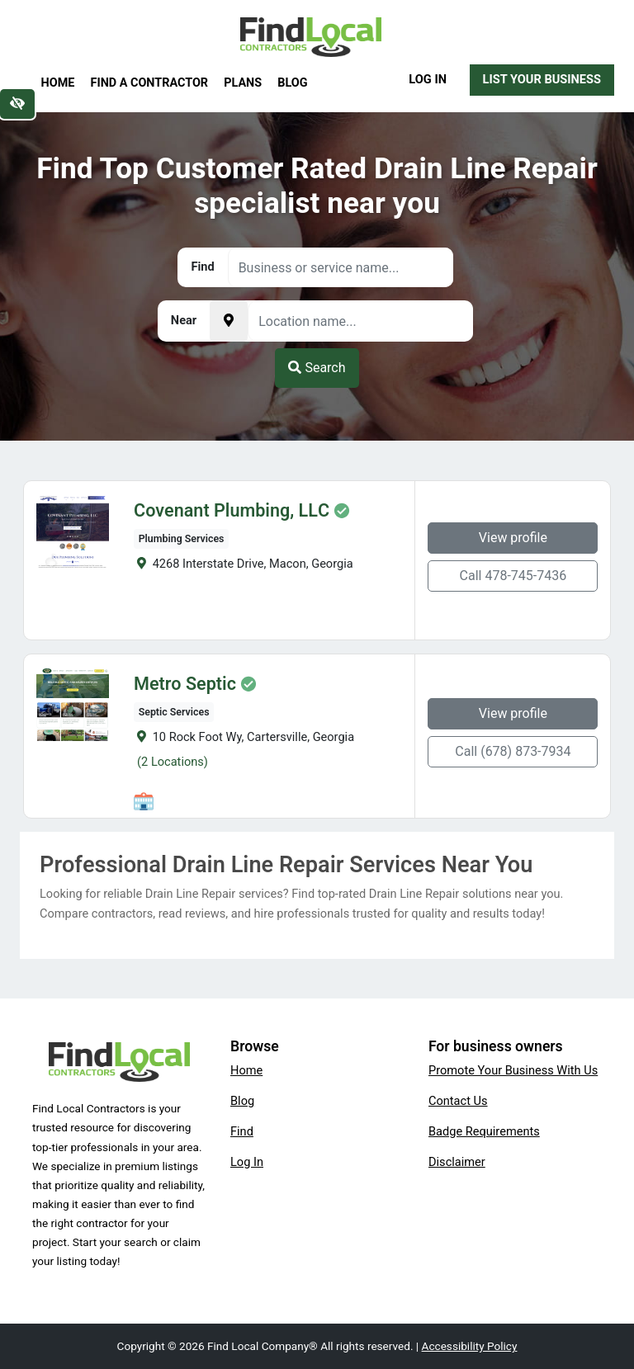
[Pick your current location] (229, 321)
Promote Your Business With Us (513, 1070)
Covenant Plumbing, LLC (230, 511)
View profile (514, 537)
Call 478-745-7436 (515, 575)
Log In (428, 79)
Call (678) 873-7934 (515, 751)
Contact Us (458, 1100)
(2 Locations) (170, 761)
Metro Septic (183, 684)
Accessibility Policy (470, 1345)
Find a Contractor (149, 83)
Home (58, 83)
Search (316, 367)
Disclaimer (456, 1161)
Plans (243, 83)
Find (241, 1131)
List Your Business (542, 79)
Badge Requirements (484, 1131)
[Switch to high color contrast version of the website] (17, 104)
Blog (292, 83)
